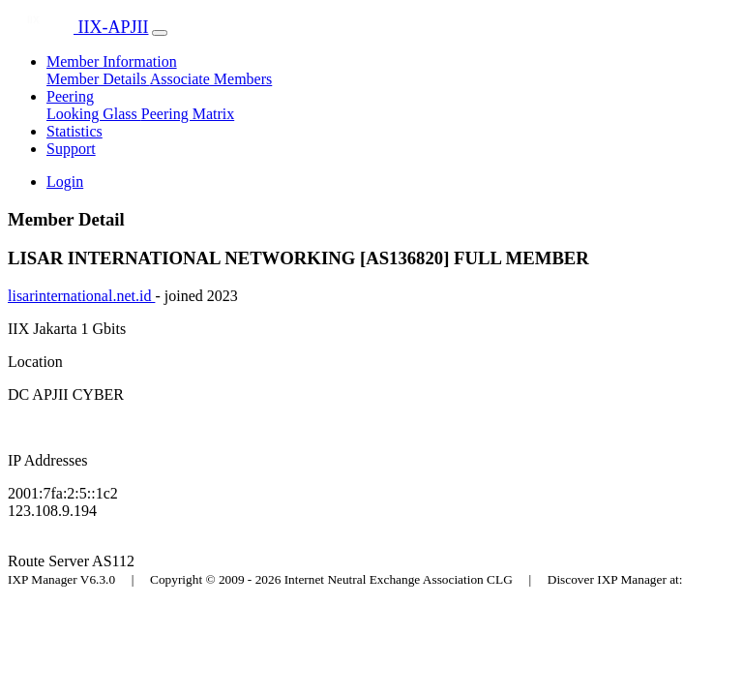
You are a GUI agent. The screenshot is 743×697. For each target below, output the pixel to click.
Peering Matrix (187, 114)
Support (71, 148)
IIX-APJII (78, 27)
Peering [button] (70, 96)
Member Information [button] (111, 61)
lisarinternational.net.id (81, 296)
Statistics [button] (74, 131)
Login (64, 181)
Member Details (98, 79)
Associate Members (211, 79)
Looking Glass (93, 114)
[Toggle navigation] (159, 33)
